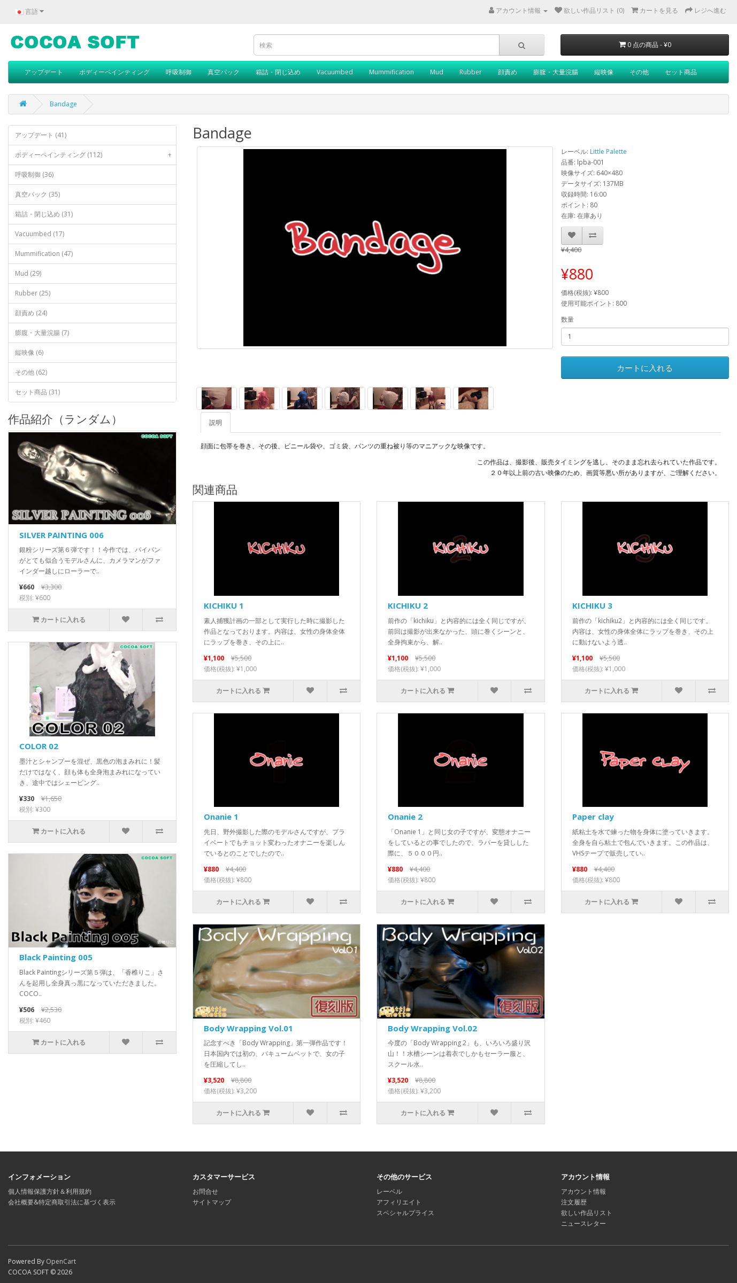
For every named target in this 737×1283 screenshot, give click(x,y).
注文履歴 (574, 1202)
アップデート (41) (40, 134)
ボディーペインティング (114, 71)
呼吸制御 (178, 71)
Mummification (391, 71)
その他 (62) (31, 372)
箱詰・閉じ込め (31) (44, 214)
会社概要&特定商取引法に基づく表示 (62, 1202)
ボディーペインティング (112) (95, 155)
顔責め (507, 71)
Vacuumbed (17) (39, 233)
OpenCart (61, 1261)
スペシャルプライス (405, 1212)
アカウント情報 (583, 1191)
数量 (567, 319)
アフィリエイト (399, 1202)
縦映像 (603, 71)
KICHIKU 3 (592, 605)
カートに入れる (645, 367)
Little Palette (608, 151)
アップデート (44, 71)
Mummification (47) (44, 253)
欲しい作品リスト (586, 1212)
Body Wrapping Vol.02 (432, 1028)
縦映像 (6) (29, 352)
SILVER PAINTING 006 (61, 535)
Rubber (470, 71)
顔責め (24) (31, 312)
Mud (436, 71)
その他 (639, 71)
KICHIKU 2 (408, 605)
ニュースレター (583, 1223)
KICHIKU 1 (224, 605)
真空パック (224, 71)
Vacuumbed (335, 71)
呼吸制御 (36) (34, 174)
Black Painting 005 (56, 957)
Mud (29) (28, 273)
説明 (215, 422)
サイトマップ (212, 1202)
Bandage (63, 103)
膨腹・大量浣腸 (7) (42, 332)
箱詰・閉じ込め (278, 71)
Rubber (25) (32, 293)
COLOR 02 (38, 746)
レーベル (389, 1191)
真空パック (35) (37, 194)
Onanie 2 (405, 816)
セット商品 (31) (37, 391)
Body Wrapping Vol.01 (248, 1028)
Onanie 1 (221, 816)
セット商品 (681, 71)
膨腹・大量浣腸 (555, 71)
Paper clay (593, 816)
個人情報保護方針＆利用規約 (49, 1191)
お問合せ (205, 1191)
